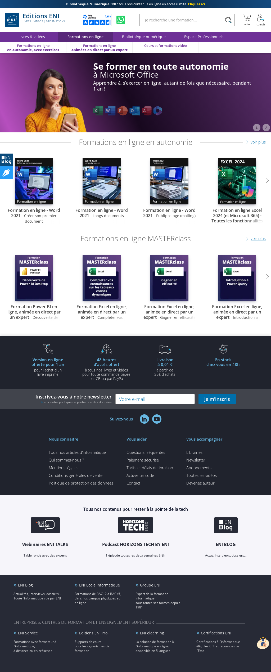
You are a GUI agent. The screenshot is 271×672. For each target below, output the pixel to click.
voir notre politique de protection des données (78, 402)
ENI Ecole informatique (99, 585)
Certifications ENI (216, 632)
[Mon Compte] (261, 20)
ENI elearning (152, 632)
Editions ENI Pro (93, 632)
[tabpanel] (135, 92)
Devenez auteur (200, 483)
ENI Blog (25, 585)
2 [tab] (266, 128)
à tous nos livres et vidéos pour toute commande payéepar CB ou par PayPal (106, 369)
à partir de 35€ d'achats (165, 367)
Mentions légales (63, 467)
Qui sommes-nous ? (66, 460)
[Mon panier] (247, 20)
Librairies (194, 452)
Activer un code (140, 475)
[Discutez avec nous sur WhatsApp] (120, 20)
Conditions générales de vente (75, 475)
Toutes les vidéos (201, 475)
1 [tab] (257, 128)
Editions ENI (35, 20)
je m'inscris (217, 399)
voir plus (258, 142)
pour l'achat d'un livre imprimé (48, 367)
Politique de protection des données (81, 483)
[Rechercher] (228, 20)
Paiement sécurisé (143, 460)
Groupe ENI (150, 585)
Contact (133, 483)
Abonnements (198, 467)
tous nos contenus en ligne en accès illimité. (135, 4)
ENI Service (28, 632)
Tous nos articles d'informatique (77, 452)
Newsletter (195, 460)
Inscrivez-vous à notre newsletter (73, 398)
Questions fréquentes (146, 452)
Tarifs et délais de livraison (150, 467)
